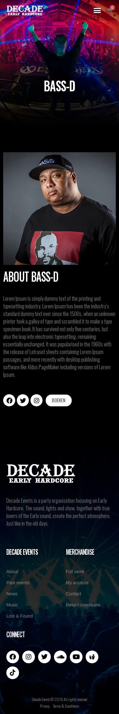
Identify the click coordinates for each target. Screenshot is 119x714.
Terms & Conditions (66, 706)
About (12, 571)
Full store (75, 571)
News (11, 593)
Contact (73, 593)
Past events (18, 582)
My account (77, 582)
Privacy (45, 706)
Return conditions (83, 604)
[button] (97, 10)
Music (12, 604)
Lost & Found (19, 616)
